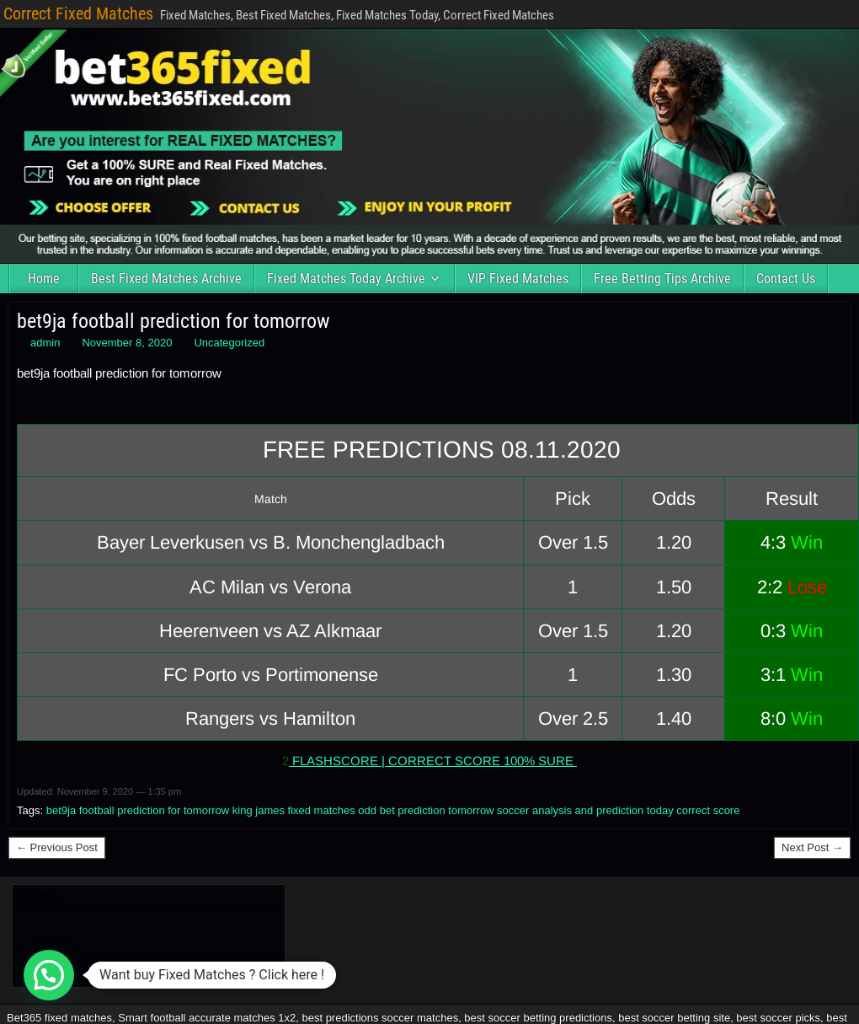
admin (45, 342)
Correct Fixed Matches (78, 13)
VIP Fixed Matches (517, 279)
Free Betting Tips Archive (662, 279)
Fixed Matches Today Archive (346, 279)
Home (44, 279)
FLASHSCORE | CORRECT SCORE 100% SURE (433, 760)
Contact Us (785, 279)
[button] (49, 975)
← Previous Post (57, 847)
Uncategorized (229, 342)
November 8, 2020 (127, 342)
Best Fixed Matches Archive (166, 279)
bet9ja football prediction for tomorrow (173, 321)
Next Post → (812, 847)
